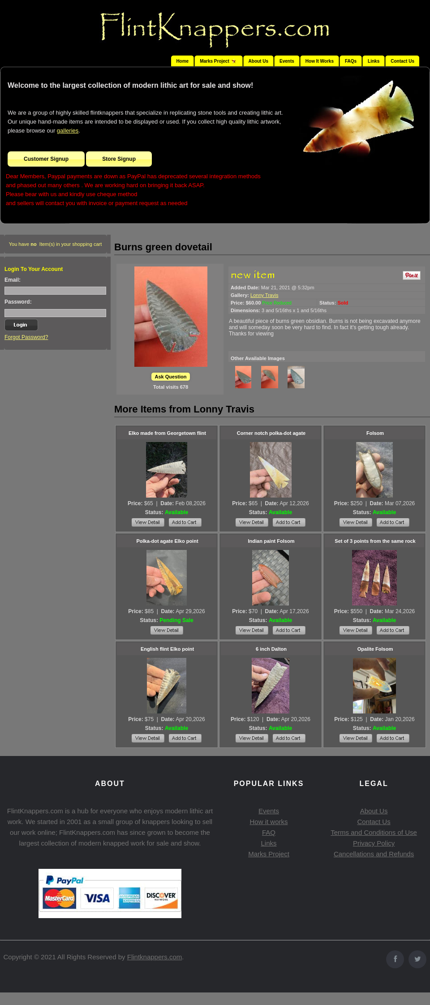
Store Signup (119, 159)
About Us (258, 61)
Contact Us (402, 61)
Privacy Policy (374, 843)
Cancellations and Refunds (374, 854)
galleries (67, 130)
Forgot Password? (26, 337)
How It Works (319, 61)
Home (182, 61)
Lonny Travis (264, 295)
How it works (268, 821)
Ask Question (171, 376)
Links (373, 61)
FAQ (268, 832)
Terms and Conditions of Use (374, 832)
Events (287, 61)
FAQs (351, 61)
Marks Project (268, 854)
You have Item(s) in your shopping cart (55, 244)
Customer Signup (46, 159)
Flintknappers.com (154, 957)
